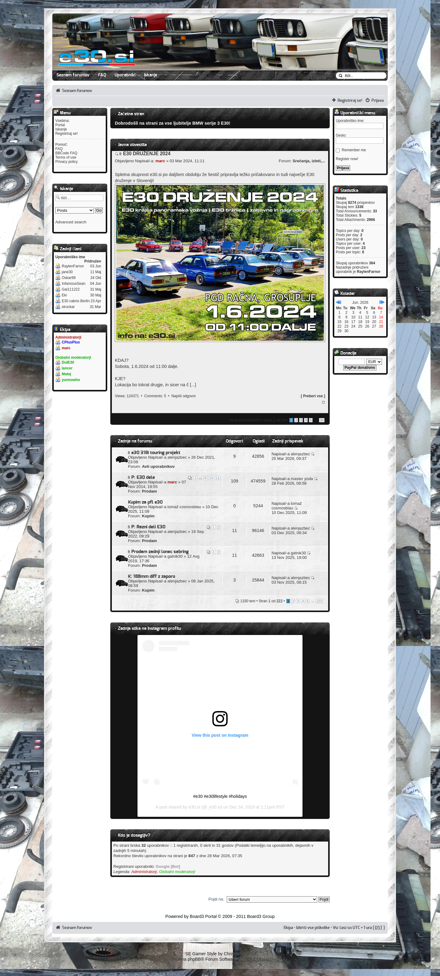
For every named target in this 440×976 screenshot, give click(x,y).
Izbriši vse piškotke (313, 928)
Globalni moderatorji (73, 357)
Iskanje (150, 75)
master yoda (302, 478)
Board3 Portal (203, 916)
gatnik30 (175, 556)
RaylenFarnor (73, 266)
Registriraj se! (350, 100)
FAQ (102, 75)
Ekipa (288, 928)
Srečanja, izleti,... (309, 161)
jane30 (67, 272)
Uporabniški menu (354, 113)
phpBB (194, 959)
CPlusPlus (71, 342)
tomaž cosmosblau (184, 507)
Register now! (347, 159)
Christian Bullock (240, 953)
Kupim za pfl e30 (145, 502)
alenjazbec (177, 457)
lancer (67, 368)
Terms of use (65, 157)
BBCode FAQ (66, 153)
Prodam (149, 491)
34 (322, 420)
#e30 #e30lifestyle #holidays (220, 796)
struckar (68, 307)
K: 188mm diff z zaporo (151, 576)
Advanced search (70, 222)
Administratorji (68, 337)
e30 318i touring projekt (155, 452)
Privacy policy (66, 162)
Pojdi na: (216, 899)
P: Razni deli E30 (148, 527)
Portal (60, 125)
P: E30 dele (143, 477)
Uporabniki (125, 75)
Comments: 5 (155, 396)
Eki (64, 295)
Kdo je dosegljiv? (134, 835)
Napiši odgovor (183, 396)
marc (66, 348)
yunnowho (71, 380)
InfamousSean (73, 283)
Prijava (378, 100)
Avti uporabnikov (158, 466)
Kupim (148, 516)
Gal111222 (71, 289)
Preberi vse (313, 396)
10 (211, 478)
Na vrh (323, 402)
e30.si (194, 807)
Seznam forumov (73, 75)
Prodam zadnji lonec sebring (160, 551)
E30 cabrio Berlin (76, 301)
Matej (66, 374)
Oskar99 (68, 278)
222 (319, 601)
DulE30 (68, 362)
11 (218, 478)
